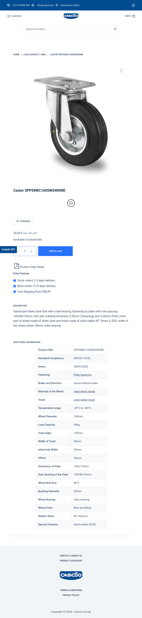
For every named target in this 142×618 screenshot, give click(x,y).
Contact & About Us (71, 556)
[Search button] (115, 29)
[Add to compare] (23, 221)
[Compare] (8, 16)
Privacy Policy (71, 595)
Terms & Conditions (71, 590)
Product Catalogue (71, 561)
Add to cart (55, 251)
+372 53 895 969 (21, 5)
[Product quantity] (24, 251)
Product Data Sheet (29, 267)
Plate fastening (83, 374)
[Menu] (133, 5)
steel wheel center (84, 391)
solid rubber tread (84, 399)
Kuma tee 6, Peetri (70, 5)
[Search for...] (67, 29)
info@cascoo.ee (45, 5)
